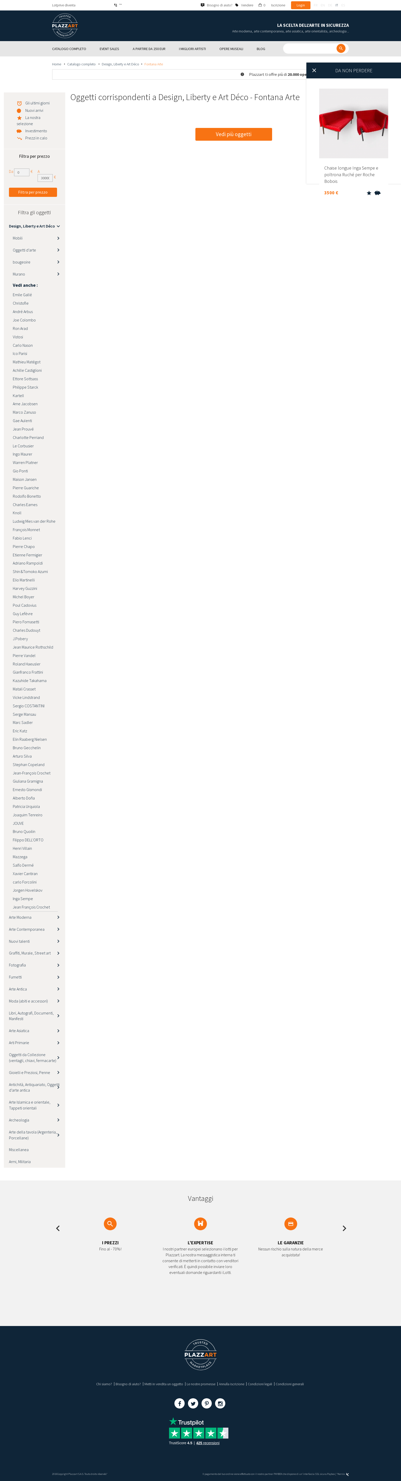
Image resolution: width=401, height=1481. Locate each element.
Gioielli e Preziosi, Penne (29, 1072)
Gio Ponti (20, 470)
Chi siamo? (104, 1384)
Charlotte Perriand (28, 437)
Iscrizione (278, 5)
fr (315, 5)
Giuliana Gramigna (28, 781)
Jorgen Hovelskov (27, 890)
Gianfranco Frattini (28, 672)
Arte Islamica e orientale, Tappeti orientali (29, 1105)
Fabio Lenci (22, 538)
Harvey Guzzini (25, 588)
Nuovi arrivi (34, 110)
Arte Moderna (20, 917)
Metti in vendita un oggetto (163, 1384)
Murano (19, 274)
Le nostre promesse (201, 1384)
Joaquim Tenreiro (27, 814)
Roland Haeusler (26, 663)
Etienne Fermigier (27, 554)
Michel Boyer (23, 596)
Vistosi (18, 336)
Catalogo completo (81, 64)
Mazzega (20, 856)
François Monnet (26, 529)
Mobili (18, 238)
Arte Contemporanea (26, 929)
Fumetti (15, 977)
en (323, 5)
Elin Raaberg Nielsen (30, 739)
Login (301, 5)
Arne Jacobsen (25, 403)
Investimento (36, 130)
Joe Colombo (24, 320)
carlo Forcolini (25, 882)
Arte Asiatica (19, 1030)
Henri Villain (22, 848)
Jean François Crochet (31, 907)
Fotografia (17, 965)
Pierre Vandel (24, 655)
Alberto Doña (24, 798)
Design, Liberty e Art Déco (120, 64)
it (337, 5)
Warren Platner (25, 462)
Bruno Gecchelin (27, 747)
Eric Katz (20, 730)
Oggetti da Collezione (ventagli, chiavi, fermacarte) (32, 1057)
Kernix (343, 1474)
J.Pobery (20, 638)
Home (57, 64)
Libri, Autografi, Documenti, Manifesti (31, 1015)
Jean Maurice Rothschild (33, 647)
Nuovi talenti (19, 941)
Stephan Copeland (28, 764)
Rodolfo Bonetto (27, 496)
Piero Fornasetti (26, 621)
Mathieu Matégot (26, 361)
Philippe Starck (25, 387)
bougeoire (21, 262)
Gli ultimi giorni (37, 102)
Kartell (18, 395)
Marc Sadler (23, 722)
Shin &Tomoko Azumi (30, 571)
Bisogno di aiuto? (128, 1384)
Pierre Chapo (24, 546)
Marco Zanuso (24, 412)
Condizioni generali (290, 1384)
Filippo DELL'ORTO (28, 839)
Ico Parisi (20, 353)
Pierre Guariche (26, 487)
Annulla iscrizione (231, 1384)
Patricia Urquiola (26, 806)
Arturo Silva (22, 756)
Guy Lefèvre (23, 613)
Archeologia (19, 1119)
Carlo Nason (23, 345)
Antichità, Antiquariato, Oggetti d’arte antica (34, 1087)
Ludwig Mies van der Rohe (34, 521)
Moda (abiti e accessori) (28, 1001)
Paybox (331, 1474)
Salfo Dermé (23, 865)
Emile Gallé (22, 294)
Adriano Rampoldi (28, 563)
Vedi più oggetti (233, 134)
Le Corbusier (23, 445)
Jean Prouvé (23, 429)
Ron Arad (20, 328)
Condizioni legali (260, 1384)
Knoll (17, 512)
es (343, 5)
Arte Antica (18, 989)
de (330, 5)
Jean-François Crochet (31, 772)
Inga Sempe (23, 898)
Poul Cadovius (24, 605)
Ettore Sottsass (25, 378)
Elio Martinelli (24, 579)
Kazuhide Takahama (30, 680)
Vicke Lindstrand (26, 697)
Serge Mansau (24, 714)
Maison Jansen (25, 479)
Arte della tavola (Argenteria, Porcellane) (33, 1134)
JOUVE (18, 823)
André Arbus (23, 311)
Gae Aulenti (22, 420)
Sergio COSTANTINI (28, 705)
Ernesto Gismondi (27, 789)
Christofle (21, 303)
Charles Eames (25, 504)
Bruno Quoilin (24, 831)
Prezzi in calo (36, 137)
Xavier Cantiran (25, 873)
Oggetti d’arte (24, 250)
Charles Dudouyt (26, 630)
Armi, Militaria (20, 1161)
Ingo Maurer (22, 454)
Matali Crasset (24, 688)
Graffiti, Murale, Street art (30, 953)
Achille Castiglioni (27, 370)
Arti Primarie (19, 1042)
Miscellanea (19, 1149)
